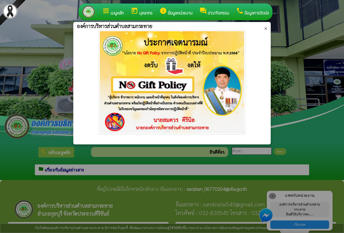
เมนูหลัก (113, 11)
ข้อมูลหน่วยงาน (175, 11)
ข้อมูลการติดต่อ (252, 11)
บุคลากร (141, 11)
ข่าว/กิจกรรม (214, 11)
